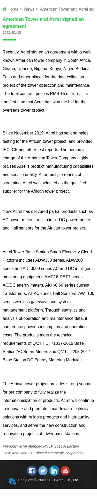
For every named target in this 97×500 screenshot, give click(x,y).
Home (13, 9)
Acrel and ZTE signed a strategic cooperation (48, 453)
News (29, 9)
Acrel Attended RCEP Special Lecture (49, 446)
